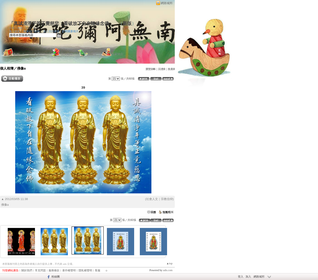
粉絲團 (56, 276)
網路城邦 (167, 3)
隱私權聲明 (85, 270)
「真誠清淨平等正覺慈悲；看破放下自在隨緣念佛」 (61, 23)
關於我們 (26, 270)
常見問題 (40, 270)
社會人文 (152, 199)
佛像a (21, 68)
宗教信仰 (167, 199)
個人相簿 (67, 54)
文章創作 (40, 54)
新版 (127, 23)
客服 (97, 270)
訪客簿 (92, 54)
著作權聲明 (69, 270)
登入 (240, 276)
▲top (169, 263)
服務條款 (54, 270)
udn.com (168, 270)
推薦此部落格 (31, 31)
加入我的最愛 (51, 31)
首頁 (16, 54)
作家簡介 (117, 54)
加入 (248, 276)
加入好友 (14, 31)
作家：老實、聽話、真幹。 (25, 28)
